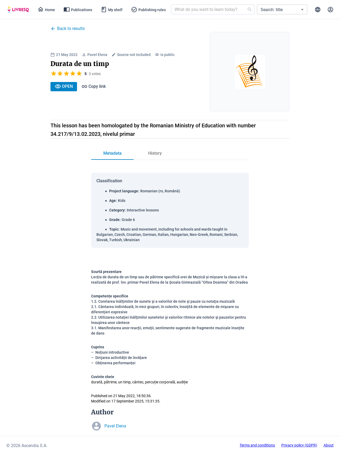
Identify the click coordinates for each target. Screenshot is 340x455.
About (329, 445)
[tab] (18, 9)
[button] (282, 9)
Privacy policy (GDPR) (299, 445)
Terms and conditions (257, 445)
